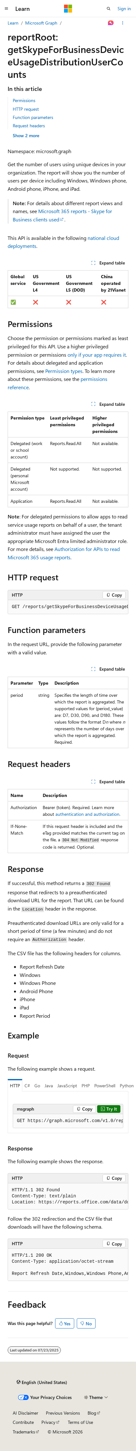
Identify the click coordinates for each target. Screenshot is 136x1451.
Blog (92, 1413)
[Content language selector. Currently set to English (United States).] (42, 1382)
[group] (68, 607)
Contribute (23, 1422)
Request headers (29, 126)
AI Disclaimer (25, 1413)
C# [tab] (27, 1086)
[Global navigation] (6, 8)
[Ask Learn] (111, 23)
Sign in (124, 8)
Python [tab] (127, 1086)
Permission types (63, 371)
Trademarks (24, 1432)
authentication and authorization (87, 814)
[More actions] (122, 23)
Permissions (24, 100)
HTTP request (26, 109)
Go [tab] (37, 1086)
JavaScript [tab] (67, 1086)
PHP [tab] (86, 1086)
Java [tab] (49, 1086)
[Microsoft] (68, 8)
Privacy (48, 1422)
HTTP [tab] (15, 1086)
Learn (13, 23)
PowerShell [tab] (104, 1086)
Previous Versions (63, 1413)
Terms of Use (80, 1422)
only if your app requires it (97, 354)
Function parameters (33, 117)
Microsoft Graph (41, 23)
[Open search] (108, 8)
